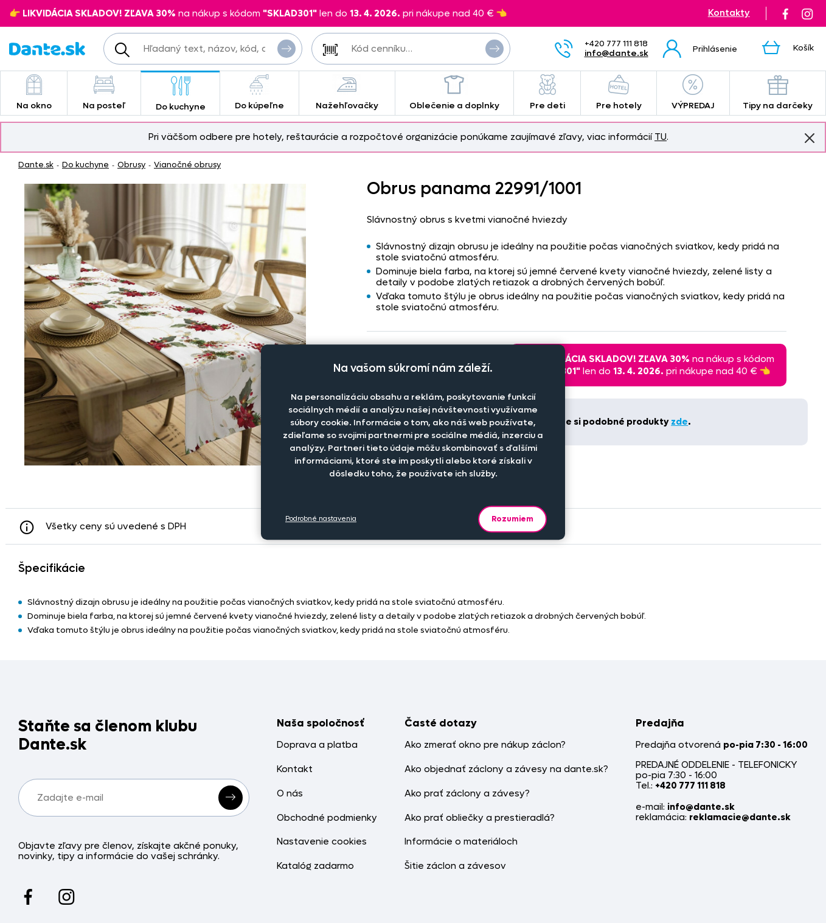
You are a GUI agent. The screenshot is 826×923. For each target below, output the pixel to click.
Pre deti (547, 92)
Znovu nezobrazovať (810, 137)
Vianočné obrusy (187, 164)
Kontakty (729, 13)
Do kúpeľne (259, 92)
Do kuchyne (180, 94)
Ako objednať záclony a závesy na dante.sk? (506, 769)
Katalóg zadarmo (315, 866)
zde (679, 422)
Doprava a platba (317, 745)
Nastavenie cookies (322, 842)
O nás (290, 794)
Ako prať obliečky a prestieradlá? (479, 818)
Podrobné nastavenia (320, 518)
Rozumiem (512, 519)
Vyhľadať (286, 48)
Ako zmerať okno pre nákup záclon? (485, 745)
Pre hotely (618, 92)
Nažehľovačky (347, 92)
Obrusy (131, 164)
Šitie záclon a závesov (455, 866)
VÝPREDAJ (693, 92)
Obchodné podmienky (327, 818)
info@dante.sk (616, 53)
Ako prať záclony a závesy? (467, 794)
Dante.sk (36, 164)
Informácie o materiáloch (461, 842)
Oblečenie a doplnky (454, 92)
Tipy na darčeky (777, 92)
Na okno (34, 92)
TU (660, 137)
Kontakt (295, 769)
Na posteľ (104, 92)
